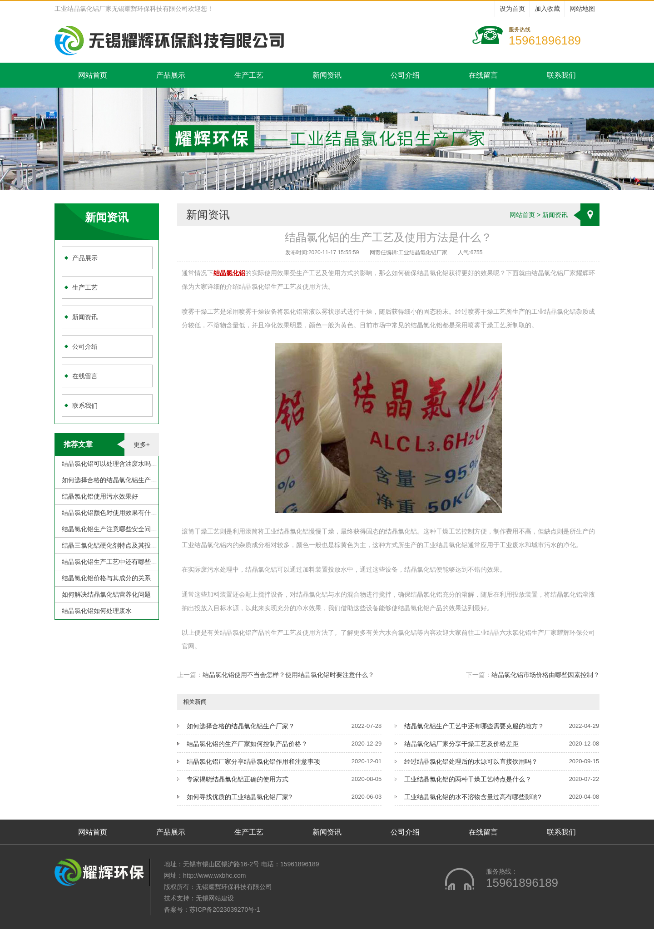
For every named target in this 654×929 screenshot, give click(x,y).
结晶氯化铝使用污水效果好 (100, 496)
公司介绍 (405, 75)
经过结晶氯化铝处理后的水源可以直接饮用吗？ (471, 761)
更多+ (142, 444)
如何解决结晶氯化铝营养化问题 (106, 594)
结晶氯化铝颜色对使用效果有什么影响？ (119, 512)
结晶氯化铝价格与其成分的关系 (106, 578)
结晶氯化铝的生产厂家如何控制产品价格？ (247, 743)
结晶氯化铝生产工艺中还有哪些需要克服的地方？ (132, 561)
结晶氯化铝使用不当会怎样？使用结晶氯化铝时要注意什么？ (288, 674)
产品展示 (170, 75)
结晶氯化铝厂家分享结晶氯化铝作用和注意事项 (253, 761)
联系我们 (561, 75)
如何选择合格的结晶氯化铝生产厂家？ (116, 480)
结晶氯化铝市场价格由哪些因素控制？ (545, 674)
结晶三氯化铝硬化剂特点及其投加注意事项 (122, 545)
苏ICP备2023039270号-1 (224, 909)
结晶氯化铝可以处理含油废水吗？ (109, 463)
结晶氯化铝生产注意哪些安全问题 (109, 529)
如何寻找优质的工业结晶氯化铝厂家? (239, 797)
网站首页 (92, 75)
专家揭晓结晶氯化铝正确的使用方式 (237, 779)
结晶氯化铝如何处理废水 (97, 610)
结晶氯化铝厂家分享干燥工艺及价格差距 (461, 743)
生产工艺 (248, 75)
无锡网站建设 (215, 898)
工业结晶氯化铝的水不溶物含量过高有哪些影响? (472, 797)
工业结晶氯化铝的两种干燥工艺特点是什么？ (467, 779)
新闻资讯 (327, 75)
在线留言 (483, 75)
